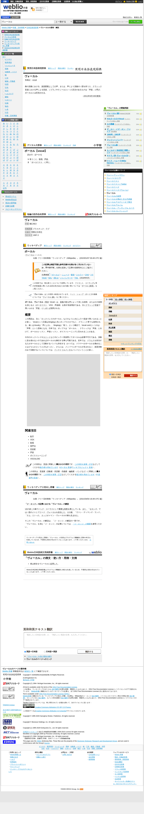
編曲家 (71, 471)
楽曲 (62, 302)
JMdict (39, 741)
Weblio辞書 (35, 691)
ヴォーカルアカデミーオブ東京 (119, 202)
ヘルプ (140, 1)
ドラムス (90, 340)
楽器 (43, 86)
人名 (6, 109)
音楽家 (33, 449)
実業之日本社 (36, 232)
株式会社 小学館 (28, 680)
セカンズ (93, 509)
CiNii (87, 275)
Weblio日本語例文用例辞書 (40, 552)
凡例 (74, 145)
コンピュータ (10, 66)
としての (52, 86)
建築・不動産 (10, 81)
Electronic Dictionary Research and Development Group (97, 741)
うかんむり (113, 315)
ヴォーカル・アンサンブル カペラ (120, 208)
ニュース (65, 275)
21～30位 (128, 299)
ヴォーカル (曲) (48, 297)
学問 (6, 84)
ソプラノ (52, 90)
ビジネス (8, 59)
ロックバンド (46, 319)
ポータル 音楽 (65, 467)
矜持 (110, 324)
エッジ (44, 515)
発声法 (33, 446)
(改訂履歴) (55, 689)
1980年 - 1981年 (113, 134)
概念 (110, 336)
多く (31, 509)
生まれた (74, 515)
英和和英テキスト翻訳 (38, 629)
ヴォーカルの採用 (113, 196)
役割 (66, 509)
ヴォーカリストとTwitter (116, 184)
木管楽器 (37, 286)
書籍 (72, 275)
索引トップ (52, 68)
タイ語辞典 (119, 774)
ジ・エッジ (31, 504)
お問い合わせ (67, 754)
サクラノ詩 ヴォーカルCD (117, 156)
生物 (6, 103)
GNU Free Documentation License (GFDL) (54, 694)
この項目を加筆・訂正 (83, 464)
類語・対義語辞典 (16, 1)
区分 (74, 90)
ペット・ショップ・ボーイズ (81, 294)
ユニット (47, 337)
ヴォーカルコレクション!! (117, 211)
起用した (54, 564)
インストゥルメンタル (63, 350)
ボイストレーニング (38, 455)
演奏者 (50, 471)
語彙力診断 (10, 206)
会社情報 (92, 757)
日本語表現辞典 (32, 28)
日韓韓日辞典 (56, 1)
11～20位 (119, 299)
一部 (81, 86)
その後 (70, 512)
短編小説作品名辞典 (36, 214)
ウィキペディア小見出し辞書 (40, 487)
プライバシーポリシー (18, 764)
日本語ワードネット (30, 732)
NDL (50, 278)
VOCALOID (35, 459)
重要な (61, 509)
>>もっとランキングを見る (131, 344)
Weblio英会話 (11, 200)
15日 (95, 96)
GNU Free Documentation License (65, 687)
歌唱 (40, 159)
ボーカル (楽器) (88, 286)
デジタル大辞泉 (34, 145)
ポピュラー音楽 (80, 319)
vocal (34, 80)
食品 (6, 106)
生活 (6, 91)
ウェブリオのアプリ (43, 754)
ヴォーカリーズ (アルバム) (117, 190)
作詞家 (57, 471)
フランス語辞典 (120, 769)
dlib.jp (56, 278)
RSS (81, 789)
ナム (28, 515)
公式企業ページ (94, 754)
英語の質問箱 (10, 203)
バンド (79, 471)
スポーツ (8, 100)
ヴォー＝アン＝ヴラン (115, 175)
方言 (6, 112)
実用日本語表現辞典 (36, 68)
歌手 (32, 436)
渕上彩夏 (112, 328)
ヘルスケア (9, 94)
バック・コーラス (45, 509)
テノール (61, 90)
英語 (47, 302)
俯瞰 (110, 340)
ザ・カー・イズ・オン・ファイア (119, 130)
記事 (41, 504)
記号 (5, 188)
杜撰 (110, 319)
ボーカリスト (36, 162)
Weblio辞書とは (15, 754)
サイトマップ (15, 766)
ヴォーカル (30, 255)
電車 (6, 69)
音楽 (45, 90)
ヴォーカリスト (112, 181)
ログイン (118, 1)
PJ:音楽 (34, 478)
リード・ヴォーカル (48, 512)
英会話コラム (10, 196)
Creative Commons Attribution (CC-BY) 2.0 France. (53, 707)
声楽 (91, 90)
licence (47, 743)
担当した (61, 512)
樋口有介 (33, 224)
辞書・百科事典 (19, 28)
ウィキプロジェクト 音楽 (82, 467)
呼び (98, 90)
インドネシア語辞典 (122, 771)
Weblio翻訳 (118, 762)
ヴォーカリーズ (112, 187)
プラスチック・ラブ (41, 229)
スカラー (79, 275)
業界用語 (8, 62)
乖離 (110, 311)
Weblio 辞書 (130, 1)
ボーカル (28, 93)
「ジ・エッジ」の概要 (82, 524)
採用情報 (92, 759)
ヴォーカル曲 (112, 145)
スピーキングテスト (13, 209)
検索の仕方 (14, 757)
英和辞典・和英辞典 (122, 759)
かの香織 (110, 124)
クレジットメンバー (115, 140)
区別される (40, 93)
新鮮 (110, 307)
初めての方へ (127, 17)
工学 (6, 78)
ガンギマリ (113, 303)
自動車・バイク (11, 72)
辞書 (5, 1)
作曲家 (64, 471)
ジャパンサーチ (66, 278)
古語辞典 (67, 1)
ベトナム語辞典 (120, 776)
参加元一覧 (138, 17)
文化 (6, 87)
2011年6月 (88, 96)
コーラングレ (90, 283)
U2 (26, 509)
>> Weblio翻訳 (136, 349)
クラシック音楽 (92, 305)
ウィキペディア (34, 245)
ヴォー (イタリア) (113, 178)
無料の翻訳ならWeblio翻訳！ (41, 9)
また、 (85, 509)
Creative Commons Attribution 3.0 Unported (51, 711)
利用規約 (13, 762)
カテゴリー (76, 245)
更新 (98, 96)
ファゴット (79, 283)
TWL (76, 278)
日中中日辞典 (44, 1)
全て (4, 57)
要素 (47, 86)
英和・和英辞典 (31, 1)
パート (35, 512)
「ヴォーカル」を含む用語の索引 (39, 656)
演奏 (30, 86)
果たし (72, 509)
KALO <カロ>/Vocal (115, 119)
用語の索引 (62, 68)
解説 (67, 504)
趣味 (6, 97)
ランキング (67, 145)
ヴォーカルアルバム (114, 205)
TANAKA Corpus (9, 705)
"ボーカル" (55, 275)
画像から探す (41, 757)
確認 (110, 332)
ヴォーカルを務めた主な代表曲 (119, 199)
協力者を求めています (49, 467)
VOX (32, 440)
